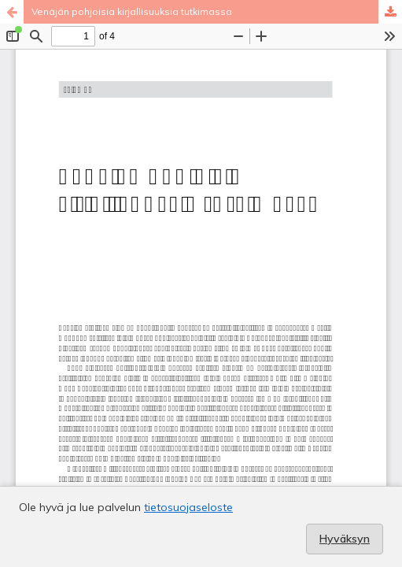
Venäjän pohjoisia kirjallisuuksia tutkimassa (131, 11)
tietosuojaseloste (188, 507)
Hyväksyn (344, 539)
